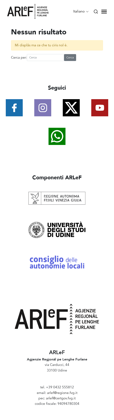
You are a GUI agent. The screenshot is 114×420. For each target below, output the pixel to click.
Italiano (81, 11)
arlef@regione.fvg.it (62, 393)
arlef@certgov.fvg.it (61, 398)
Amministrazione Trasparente (57, 409)
